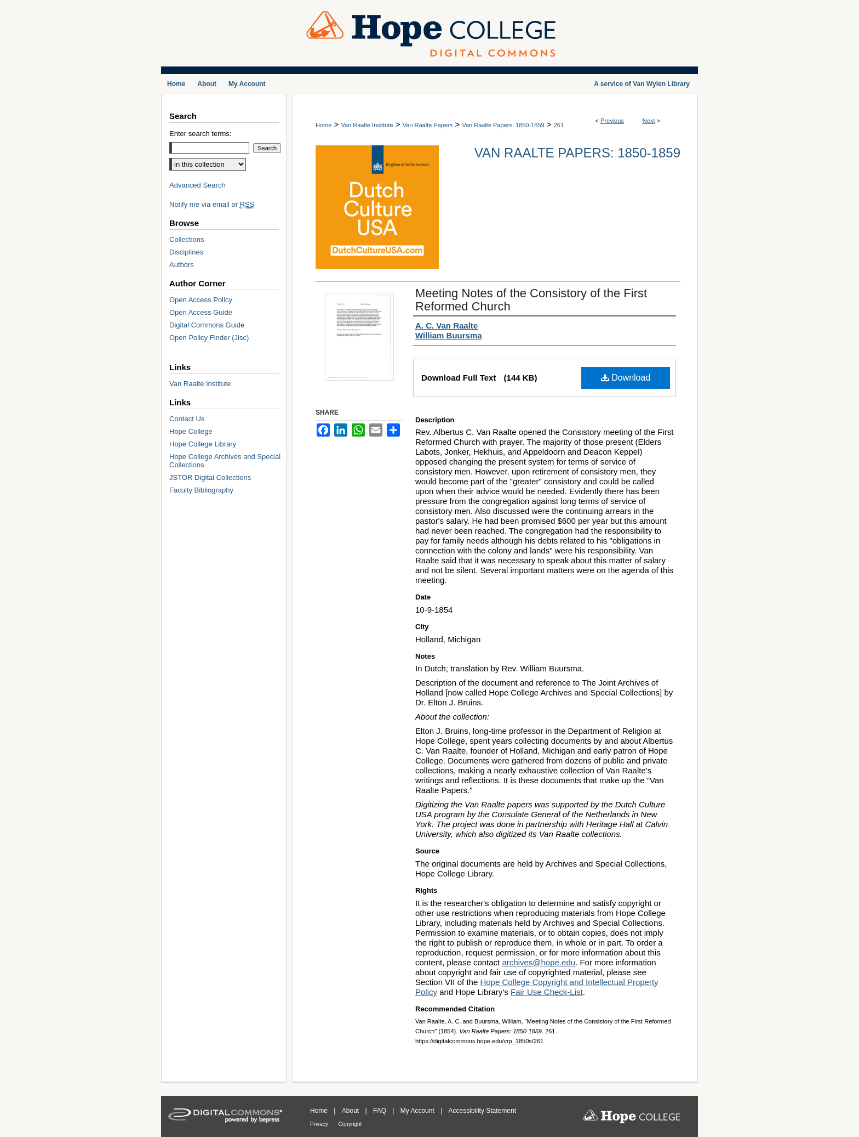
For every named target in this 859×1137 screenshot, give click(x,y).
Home (323, 125)
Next (649, 120)
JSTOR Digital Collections (210, 477)
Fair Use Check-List (547, 992)
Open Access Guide (200, 312)
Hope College (191, 431)
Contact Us (186, 419)
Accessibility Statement (482, 1111)
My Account (418, 1111)
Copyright (350, 1124)
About (351, 1111)
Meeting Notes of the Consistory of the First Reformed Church (531, 299)
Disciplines (186, 252)
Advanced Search (197, 185)
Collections (186, 239)
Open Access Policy (200, 300)
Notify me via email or (211, 204)
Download (626, 377)
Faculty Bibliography (201, 490)
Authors (181, 265)
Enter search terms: (200, 133)
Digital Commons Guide (206, 325)
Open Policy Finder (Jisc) (209, 337)
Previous (612, 120)
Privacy (320, 1124)
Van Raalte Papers (428, 125)
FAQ (380, 1111)
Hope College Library (202, 444)
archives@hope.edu (538, 962)
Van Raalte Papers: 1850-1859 (503, 125)
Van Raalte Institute (367, 125)
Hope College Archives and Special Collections (224, 460)
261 (559, 125)
